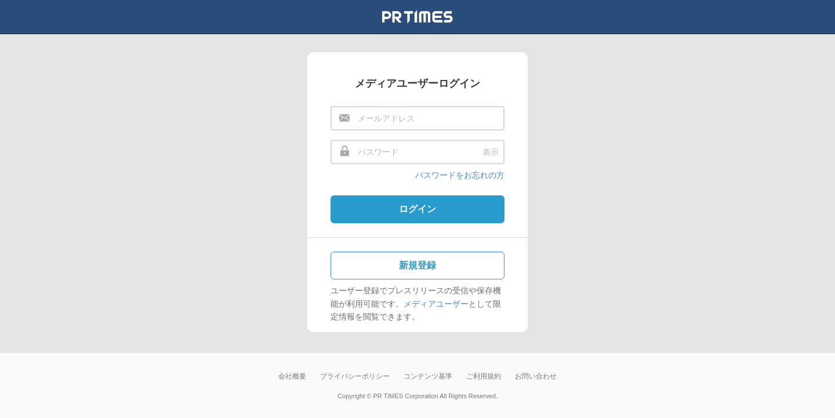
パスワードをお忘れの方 (459, 175)
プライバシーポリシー (355, 376)
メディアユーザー (436, 303)
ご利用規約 (483, 376)
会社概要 (292, 376)
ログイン (417, 209)
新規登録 (417, 265)
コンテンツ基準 (428, 376)
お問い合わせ (536, 376)
